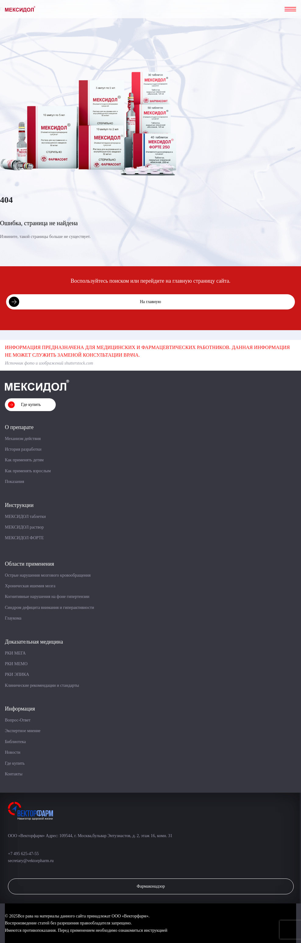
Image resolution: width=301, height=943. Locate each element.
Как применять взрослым (28, 471)
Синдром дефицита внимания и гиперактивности (49, 607)
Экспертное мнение (23, 730)
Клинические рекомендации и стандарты (42, 685)
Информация (20, 709)
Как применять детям (24, 460)
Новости (12, 752)
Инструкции (19, 505)
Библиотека (15, 741)
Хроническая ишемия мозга (30, 586)
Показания (14, 481)
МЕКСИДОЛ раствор (24, 527)
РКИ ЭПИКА (17, 674)
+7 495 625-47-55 (24, 853)
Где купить (31, 404)
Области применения (29, 564)
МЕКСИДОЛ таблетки (25, 516)
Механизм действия (23, 438)
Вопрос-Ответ (17, 720)
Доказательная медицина (34, 642)
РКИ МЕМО (16, 664)
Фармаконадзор (151, 886)
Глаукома (13, 618)
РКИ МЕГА (15, 653)
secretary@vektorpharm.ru (31, 860)
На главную (150, 301)
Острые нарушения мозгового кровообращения (47, 575)
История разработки (23, 449)
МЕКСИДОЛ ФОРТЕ (24, 538)
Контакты (14, 774)
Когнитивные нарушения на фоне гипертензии (47, 596)
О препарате (19, 427)
